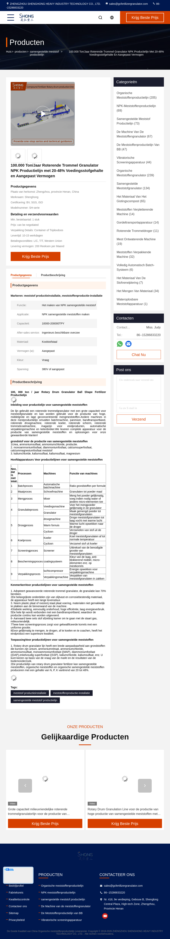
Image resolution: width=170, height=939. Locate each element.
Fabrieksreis (16, 892)
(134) (133, 186)
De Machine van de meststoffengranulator (66, 906)
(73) (133, 121)
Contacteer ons (18, 906)
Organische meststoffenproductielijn (62, 885)
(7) (131, 280)
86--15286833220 (114, 892)
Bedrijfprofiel (16, 885)
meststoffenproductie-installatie (71, 693)
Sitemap (13, 913)
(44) (134, 160)
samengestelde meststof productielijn (44, 53)
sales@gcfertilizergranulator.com (126, 3)
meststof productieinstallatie (29, 693)
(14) (135, 212)
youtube (105, 916)
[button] (25, 786)
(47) (138, 147)
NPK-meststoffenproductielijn (58, 892)
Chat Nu (139, 355)
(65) (131, 199)
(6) (135, 267)
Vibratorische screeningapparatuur (61, 919)
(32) (134, 254)
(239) (135, 173)
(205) (137, 95)
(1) (132, 302)
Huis (8, 51)
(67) (134, 134)
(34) (138, 291)
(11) (138, 230)
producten (20, 51)
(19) (136, 241)
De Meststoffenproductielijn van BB (62, 913)
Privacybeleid (17, 919)
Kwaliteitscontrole (19, 899)
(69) (136, 108)
